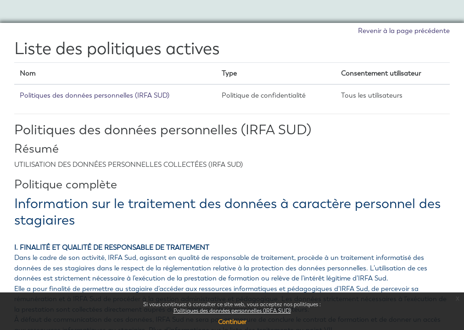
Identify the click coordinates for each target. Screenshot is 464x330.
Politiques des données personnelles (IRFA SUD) (232, 311)
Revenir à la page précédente (404, 31)
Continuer (232, 322)
